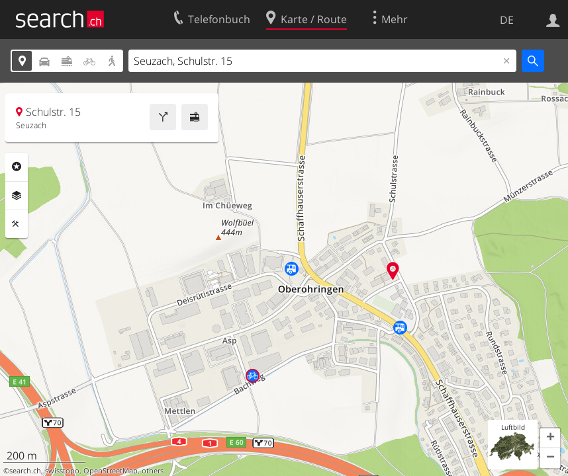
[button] (550, 438)
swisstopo (62, 470)
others (153, 470)
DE (507, 20)
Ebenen (16, 196)
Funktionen (16, 224)
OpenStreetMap (110, 470)
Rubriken (16, 166)
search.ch (25, 470)
